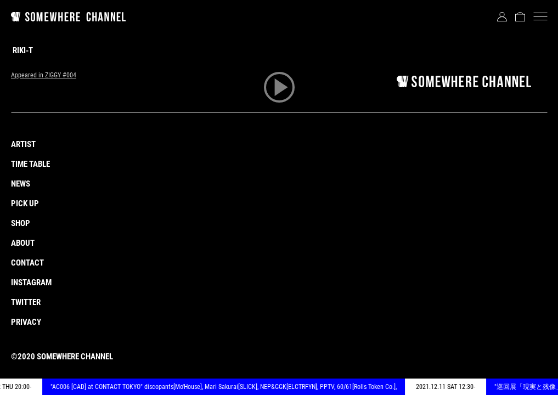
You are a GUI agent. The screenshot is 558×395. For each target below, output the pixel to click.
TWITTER (26, 302)
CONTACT (27, 263)
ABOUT (23, 243)
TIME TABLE (30, 164)
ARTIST (23, 144)
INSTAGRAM (31, 282)
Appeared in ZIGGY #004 (43, 75)
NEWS (20, 184)
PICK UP (25, 203)
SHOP (20, 223)
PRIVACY (26, 322)
